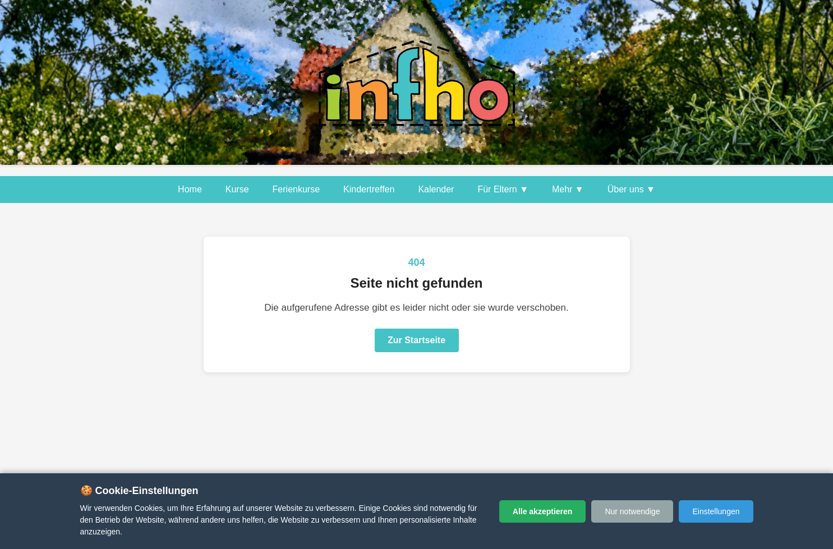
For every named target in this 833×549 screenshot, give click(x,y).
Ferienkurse (296, 189)
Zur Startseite (416, 340)
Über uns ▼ (631, 189)
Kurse (237, 189)
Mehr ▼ (568, 189)
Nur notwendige (632, 511)
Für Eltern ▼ (502, 189)
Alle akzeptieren (543, 511)
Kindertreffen (368, 189)
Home (190, 189)
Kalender (436, 189)
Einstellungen (715, 511)
